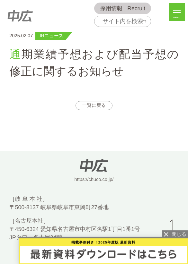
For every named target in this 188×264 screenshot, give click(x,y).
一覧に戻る (94, 105)
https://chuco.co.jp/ (94, 179)
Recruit (122, 8)
